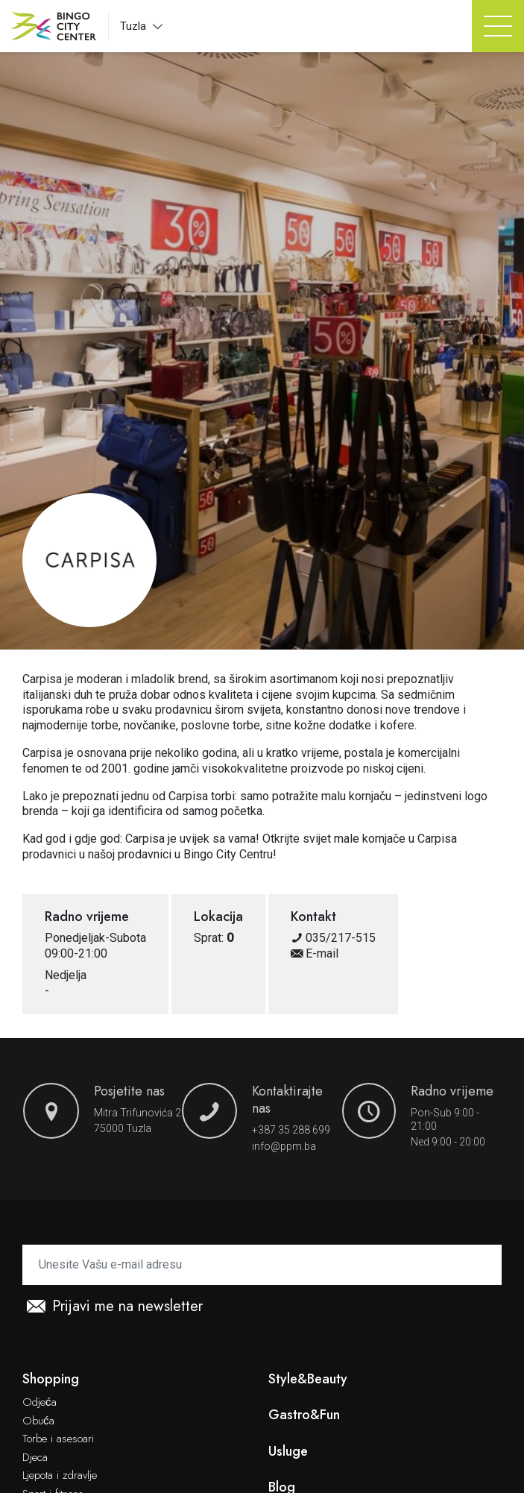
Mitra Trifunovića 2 (137, 1113)
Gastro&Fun (304, 1415)
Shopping (50, 1379)
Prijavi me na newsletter (115, 1307)
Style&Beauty (307, 1379)
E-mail (314, 953)
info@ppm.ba (284, 1146)
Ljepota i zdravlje (59, 1475)
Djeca (35, 1457)
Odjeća (39, 1402)
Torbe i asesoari (58, 1439)
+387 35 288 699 (291, 1130)
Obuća (38, 1421)
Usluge (288, 1451)
